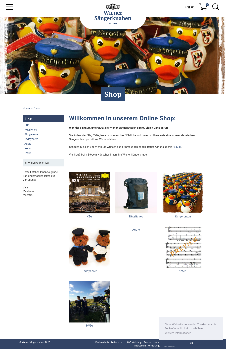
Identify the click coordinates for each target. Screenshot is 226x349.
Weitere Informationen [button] (178, 333)
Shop (37, 108)
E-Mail (177, 146)
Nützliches (30, 129)
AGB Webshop (134, 342)
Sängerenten (31, 134)
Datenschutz (117, 342)
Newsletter (158, 342)
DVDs (27, 153)
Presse (147, 342)
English (189, 7)
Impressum (140, 345)
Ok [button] (191, 343)
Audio (27, 143)
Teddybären (31, 139)
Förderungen (154, 345)
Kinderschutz (102, 342)
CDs (26, 125)
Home (26, 108)
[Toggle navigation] (9, 6)
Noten (27, 148)
